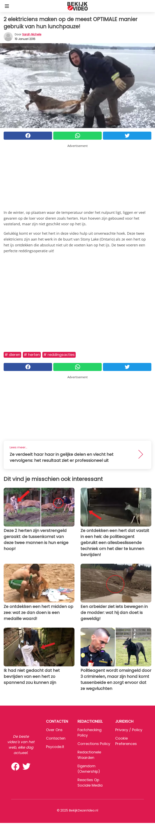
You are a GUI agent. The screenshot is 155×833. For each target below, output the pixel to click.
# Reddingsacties (59, 354)
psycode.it (55, 746)
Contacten (55, 738)
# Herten (32, 354)
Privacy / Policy (128, 729)
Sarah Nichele (31, 34)
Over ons (54, 729)
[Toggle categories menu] (7, 6)
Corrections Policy (94, 743)
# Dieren (12, 354)
